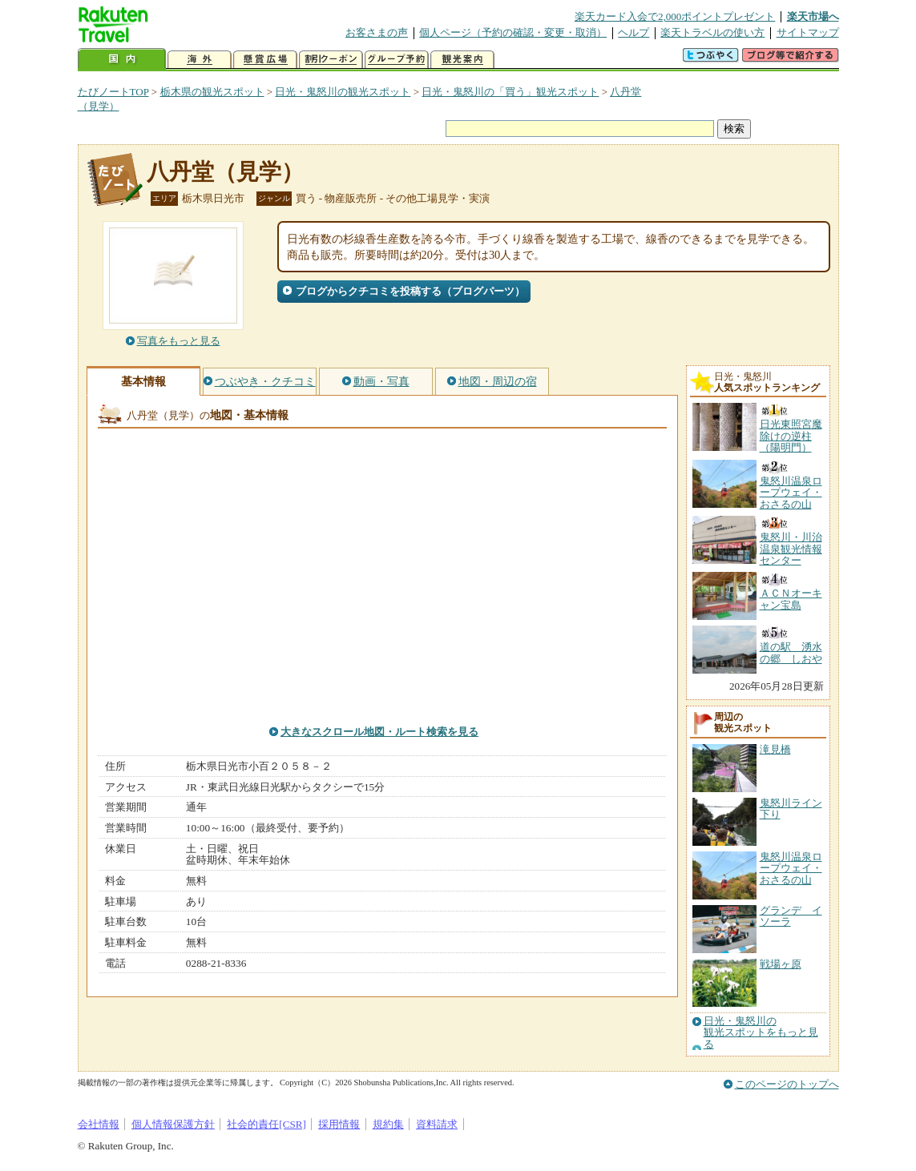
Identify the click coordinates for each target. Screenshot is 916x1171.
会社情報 (98, 1124)
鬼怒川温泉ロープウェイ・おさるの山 (791, 868)
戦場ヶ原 (780, 964)
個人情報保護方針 (173, 1124)
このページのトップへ (787, 1084)
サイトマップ (808, 32)
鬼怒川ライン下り (791, 808)
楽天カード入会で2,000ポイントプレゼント (675, 16)
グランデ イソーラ (791, 916)
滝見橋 (775, 749)
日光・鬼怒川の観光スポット (342, 92)
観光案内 (462, 59)
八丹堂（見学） (225, 171)
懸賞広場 (265, 59)
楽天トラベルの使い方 (712, 32)
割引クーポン (331, 59)
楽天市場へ (813, 16)
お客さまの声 (376, 32)
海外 (199, 59)
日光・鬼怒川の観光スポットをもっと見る (761, 1033)
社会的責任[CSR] (266, 1124)
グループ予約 (397, 59)
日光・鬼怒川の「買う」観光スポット (510, 92)
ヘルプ (633, 32)
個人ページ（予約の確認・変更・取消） (513, 32)
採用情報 (339, 1124)
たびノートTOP (113, 92)
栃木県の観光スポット (212, 92)
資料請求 (437, 1124)
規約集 (388, 1124)
